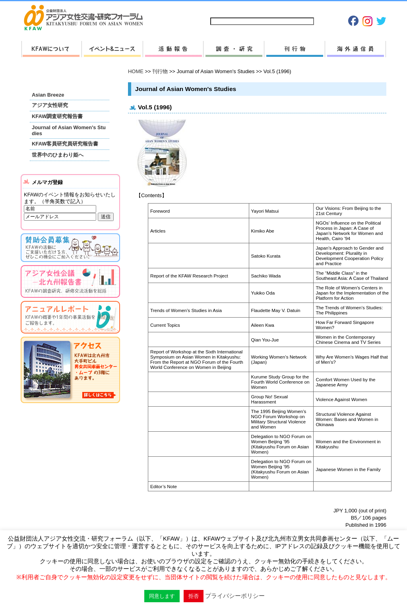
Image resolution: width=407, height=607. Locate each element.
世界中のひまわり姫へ (57, 155)
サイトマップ (225, 8)
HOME (135, 71)
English (373, 8)
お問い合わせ (261, 8)
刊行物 (294, 49)
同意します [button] (162, 596)
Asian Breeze (48, 95)
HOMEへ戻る (86, 18)
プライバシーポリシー (306, 8)
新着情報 (112, 49)
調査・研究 (233, 49)
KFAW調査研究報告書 (57, 116)
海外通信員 (355, 49)
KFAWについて (51, 49)
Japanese (346, 8)
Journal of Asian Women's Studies (69, 130)
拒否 (193, 596)
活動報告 (173, 49)
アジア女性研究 (50, 105)
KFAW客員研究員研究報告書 (65, 144)
